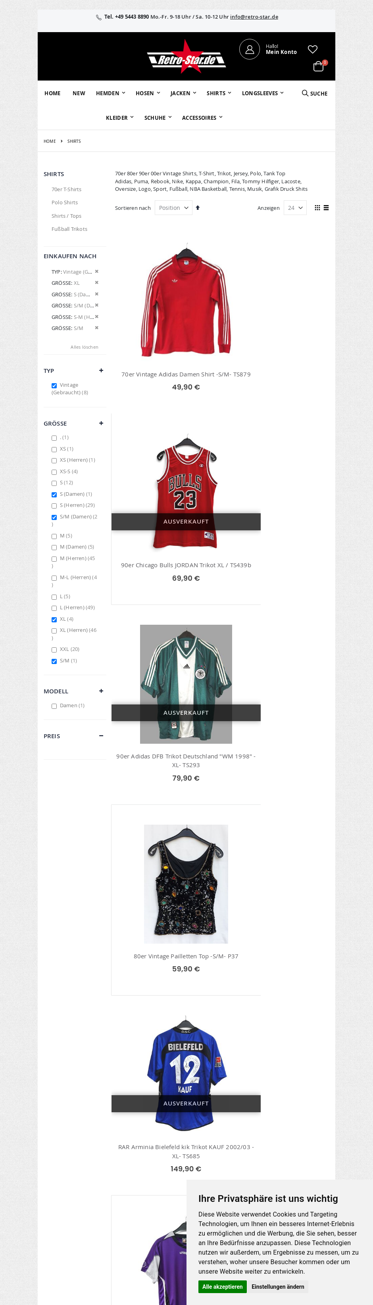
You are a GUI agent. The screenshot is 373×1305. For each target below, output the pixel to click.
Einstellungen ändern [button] (278, 1287)
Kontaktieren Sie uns (252, 1128)
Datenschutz (299, 1144)
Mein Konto (156, 1113)
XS (67, 448)
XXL (71, 648)
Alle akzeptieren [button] (222, 1287)
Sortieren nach (133, 207)
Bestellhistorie (159, 1124)
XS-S (70, 471)
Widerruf (295, 1134)
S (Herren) (78, 505)
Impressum (298, 1113)
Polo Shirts (65, 202)
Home (50, 141)
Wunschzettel (158, 1134)
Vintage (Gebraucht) (71, 388)
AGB (289, 1124)
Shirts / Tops (67, 215)
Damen (73, 705)
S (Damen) (77, 493)
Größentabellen (255, 1142)
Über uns (247, 1113)
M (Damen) (78, 546)
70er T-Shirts (67, 189)
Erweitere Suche (161, 1144)
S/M (69, 660)
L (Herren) (78, 607)
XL (67, 618)
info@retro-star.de (254, 16)
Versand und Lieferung (251, 1156)
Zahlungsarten (254, 1170)
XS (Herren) (78, 459)
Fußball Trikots (69, 228)
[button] (312, 49)
